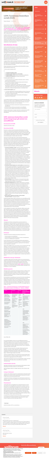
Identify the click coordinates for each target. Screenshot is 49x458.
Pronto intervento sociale (9, 28)
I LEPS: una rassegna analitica (21, 8)
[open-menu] (45, 2)
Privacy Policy (42, 120)
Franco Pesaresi (7, 21)
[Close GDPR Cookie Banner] (45, 453)
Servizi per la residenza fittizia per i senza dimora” (17, 29)
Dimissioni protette (26, 27)
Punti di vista (6, 403)
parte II (19, 27)
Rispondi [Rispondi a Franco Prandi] (4, 426)
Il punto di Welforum (8, 8)
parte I (16, 27)
